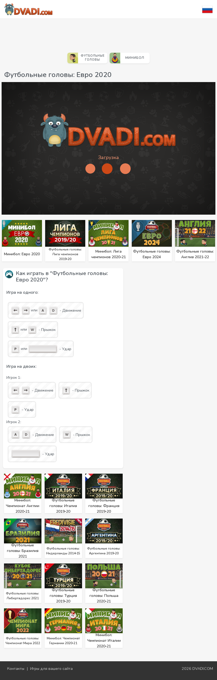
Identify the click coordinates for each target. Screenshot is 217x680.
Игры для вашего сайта (51, 668)
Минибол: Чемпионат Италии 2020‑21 (104, 640)
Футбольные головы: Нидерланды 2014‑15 (63, 550)
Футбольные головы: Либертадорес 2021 (22, 595)
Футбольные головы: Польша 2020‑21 (104, 596)
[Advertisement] (108, 33)
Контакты (15, 668)
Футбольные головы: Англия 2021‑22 (195, 254)
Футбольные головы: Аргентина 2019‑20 (104, 550)
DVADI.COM (202, 668)
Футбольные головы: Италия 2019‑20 (63, 506)
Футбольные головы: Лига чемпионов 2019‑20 (65, 254)
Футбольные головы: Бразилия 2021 (22, 551)
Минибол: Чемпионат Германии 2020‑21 (63, 640)
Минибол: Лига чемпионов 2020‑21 (108, 254)
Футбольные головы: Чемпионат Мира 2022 (22, 640)
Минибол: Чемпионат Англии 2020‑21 (22, 506)
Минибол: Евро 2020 (22, 254)
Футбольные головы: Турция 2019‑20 (63, 596)
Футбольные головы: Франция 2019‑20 (103, 506)
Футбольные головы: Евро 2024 (151, 254)
